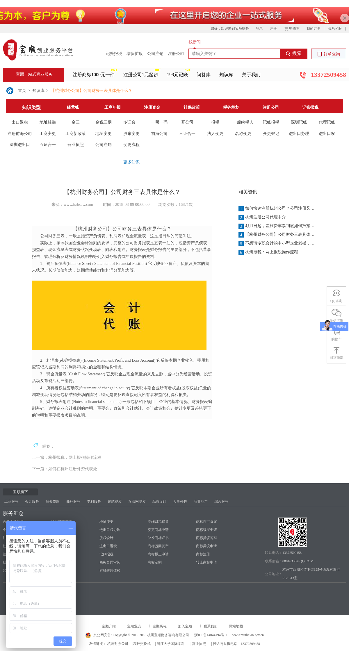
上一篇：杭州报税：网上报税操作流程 (66, 457)
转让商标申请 (206, 562)
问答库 (204, 74)
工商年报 (112, 107)
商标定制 (155, 562)
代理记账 (327, 122)
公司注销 (155, 53)
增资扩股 (135, 53)
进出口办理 (299, 133)
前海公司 (159, 133)
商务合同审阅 (109, 562)
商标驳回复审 (158, 546)
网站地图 (236, 626)
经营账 (73, 107)
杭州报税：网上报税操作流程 (268, 252)
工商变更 (48, 133)
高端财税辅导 (158, 522)
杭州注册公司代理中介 (262, 217)
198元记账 (177, 74)
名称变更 (243, 133)
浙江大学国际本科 (171, 644)
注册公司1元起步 (140, 74)
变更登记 (271, 133)
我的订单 (313, 28)
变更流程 (131, 144)
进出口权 (327, 133)
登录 (259, 28)
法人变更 (215, 133)
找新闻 (194, 42)
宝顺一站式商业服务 (34, 74)
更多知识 (131, 162)
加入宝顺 (185, 626)
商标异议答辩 (206, 538)
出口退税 (20, 122)
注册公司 (176, 53)
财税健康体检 (109, 570)
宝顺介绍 (109, 626)
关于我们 (251, 74)
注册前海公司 (20, 133)
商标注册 (203, 554)
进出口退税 (108, 546)
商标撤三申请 (158, 554)
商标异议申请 (206, 546)
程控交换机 (142, 644)
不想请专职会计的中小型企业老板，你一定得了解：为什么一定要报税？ (276, 243)
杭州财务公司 (117, 644)
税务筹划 (231, 107)
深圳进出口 (20, 144)
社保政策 (192, 107)
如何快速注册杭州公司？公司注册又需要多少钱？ (276, 208)
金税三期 (103, 122)
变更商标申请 (158, 530)
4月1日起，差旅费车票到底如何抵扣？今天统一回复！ (276, 226)
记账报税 (114, 53)
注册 (273, 28)
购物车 (292, 28)
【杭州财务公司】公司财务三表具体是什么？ (91, 90)
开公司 (187, 122)
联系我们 (211, 626)
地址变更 (103, 133)
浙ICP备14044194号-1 (210, 635)
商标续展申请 (206, 530)
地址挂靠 (48, 122)
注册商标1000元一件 (94, 74)
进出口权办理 (109, 530)
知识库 (226, 74)
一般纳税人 (243, 122)
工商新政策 (75, 133)
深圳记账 (299, 122)
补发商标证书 (158, 538)
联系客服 (335, 28)
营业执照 (75, 144)
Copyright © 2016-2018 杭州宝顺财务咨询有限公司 (151, 635)
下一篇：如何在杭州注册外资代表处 (64, 469)
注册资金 (152, 107)
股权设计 (106, 538)
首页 (22, 90)
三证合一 (187, 133)
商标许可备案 (206, 522)
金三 (76, 122)
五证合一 (48, 144)
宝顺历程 (160, 626)
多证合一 (131, 122)
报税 (215, 122)
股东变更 (131, 133)
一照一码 (159, 122)
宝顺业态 (134, 626)
